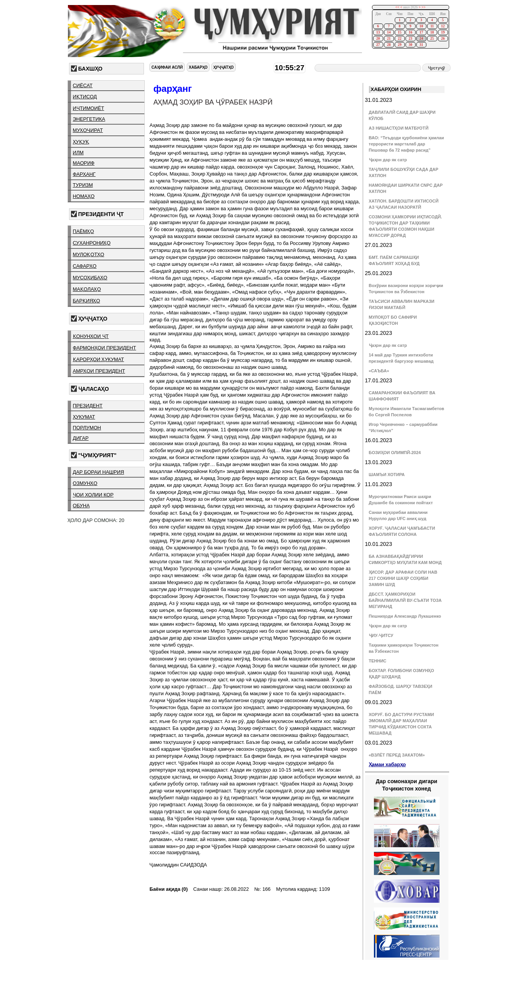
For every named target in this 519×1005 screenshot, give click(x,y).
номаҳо (84, 196)
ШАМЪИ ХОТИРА (387, 474)
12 (443, 26)
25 (432, 39)
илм (78, 152)
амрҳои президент (99, 371)
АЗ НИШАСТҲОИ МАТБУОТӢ (398, 128)
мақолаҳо (87, 289)
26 (443, 39)
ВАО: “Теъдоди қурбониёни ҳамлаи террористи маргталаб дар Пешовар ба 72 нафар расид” (406, 143)
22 (399, 39)
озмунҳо (85, 483)
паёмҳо (83, 231)
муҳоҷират (88, 130)
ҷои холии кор (93, 495)
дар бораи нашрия (98, 472)
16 (410, 32)
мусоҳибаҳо (90, 277)
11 (432, 26)
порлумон (87, 428)
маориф (84, 163)
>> (423, 7)
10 (421, 26)
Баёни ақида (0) (168, 889)
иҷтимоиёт (88, 108)
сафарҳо (85, 266)
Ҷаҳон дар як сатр (388, 159)
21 (389, 39)
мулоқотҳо (88, 254)
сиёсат (83, 85)
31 (421, 45)
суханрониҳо (92, 243)
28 (389, 45)
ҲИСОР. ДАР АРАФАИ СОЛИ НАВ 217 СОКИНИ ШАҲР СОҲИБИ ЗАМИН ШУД (403, 578)
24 (421, 39)
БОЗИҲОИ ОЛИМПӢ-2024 (395, 452)
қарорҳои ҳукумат (98, 359)
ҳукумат (84, 417)
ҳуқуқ (81, 142)
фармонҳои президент (104, 348)
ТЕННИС (378, 661)
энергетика (89, 119)
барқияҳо (86, 301)
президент (88, 406)
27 (378, 45)
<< (397, 7)
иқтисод (85, 97)
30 (410, 45)
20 (378, 39)
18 (432, 32)
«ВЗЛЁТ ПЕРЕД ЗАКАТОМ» (397, 755)
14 (389, 32)
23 (410, 39)
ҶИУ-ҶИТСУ (381, 635)
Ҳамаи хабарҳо (387, 764)
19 (443, 32)
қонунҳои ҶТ (91, 336)
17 (421, 32)
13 (378, 32)
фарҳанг (84, 174)
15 (399, 32)
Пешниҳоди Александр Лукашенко (405, 616)
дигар (81, 438)
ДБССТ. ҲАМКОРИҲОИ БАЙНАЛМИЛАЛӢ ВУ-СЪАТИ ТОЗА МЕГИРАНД (405, 600)
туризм (83, 185)
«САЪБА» (379, 370)
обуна (81, 505)
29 (399, 45)
